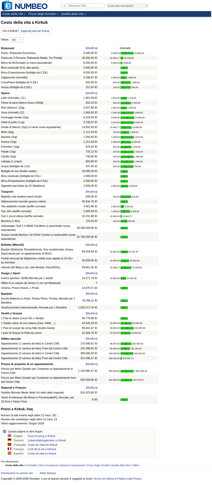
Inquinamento (77, 465)
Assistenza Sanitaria (57, 465)
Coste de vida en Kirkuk (42, 453)
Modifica (91, 48)
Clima (42, 465)
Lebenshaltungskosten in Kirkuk (47, 440)
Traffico (135, 465)
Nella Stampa (48, 473)
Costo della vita (13, 14)
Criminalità (31, 465)
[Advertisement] (186, 39)
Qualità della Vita (72, 14)
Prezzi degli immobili (42, 14)
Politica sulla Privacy (129, 478)
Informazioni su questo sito (17, 473)
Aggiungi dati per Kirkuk (35, 30)
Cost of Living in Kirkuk (41, 436)
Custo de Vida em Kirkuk (42, 444)
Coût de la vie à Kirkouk (42, 449)
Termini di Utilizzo (103, 478)
